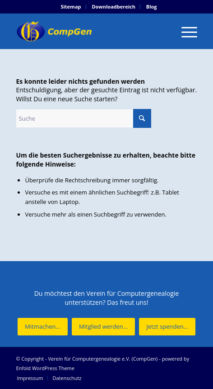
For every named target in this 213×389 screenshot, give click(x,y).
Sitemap (70, 6)
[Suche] (83, 118)
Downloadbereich (113, 6)
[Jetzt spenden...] (167, 326)
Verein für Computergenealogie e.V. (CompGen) (102, 358)
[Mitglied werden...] (103, 326)
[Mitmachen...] (43, 326)
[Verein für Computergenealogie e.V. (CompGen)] (88, 31)
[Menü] (184, 31)
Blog (151, 6)
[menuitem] (71, 7)
